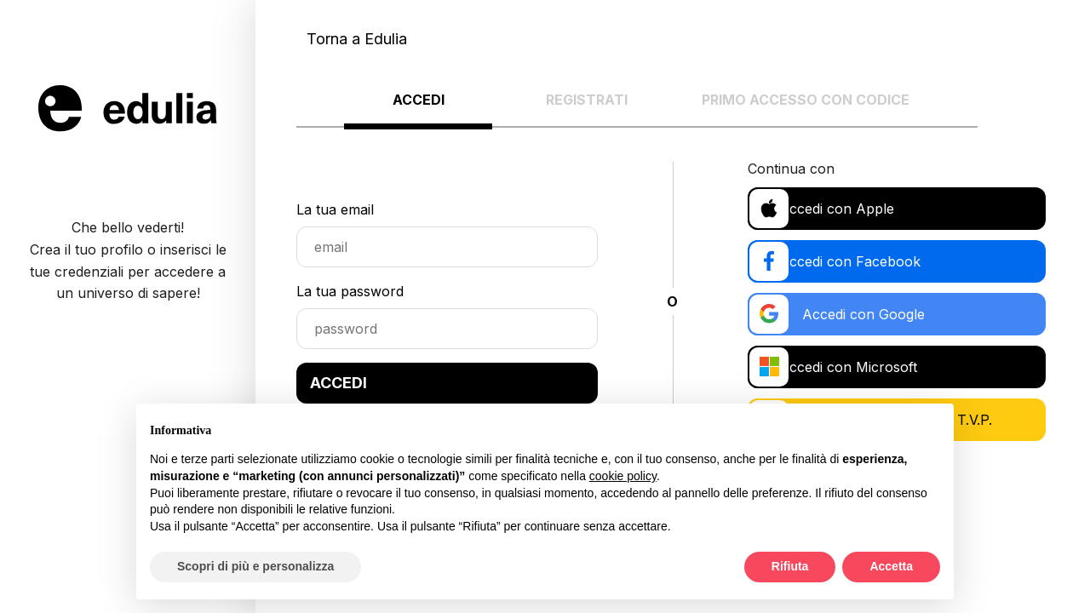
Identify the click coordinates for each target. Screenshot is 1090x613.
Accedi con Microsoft (844, 367)
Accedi (419, 99)
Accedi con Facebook (846, 261)
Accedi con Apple (832, 208)
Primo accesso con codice (805, 99)
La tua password (350, 291)
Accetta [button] (891, 566)
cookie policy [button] (623, 476)
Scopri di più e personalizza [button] (255, 566)
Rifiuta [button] (790, 566)
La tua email (335, 209)
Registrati (587, 99)
